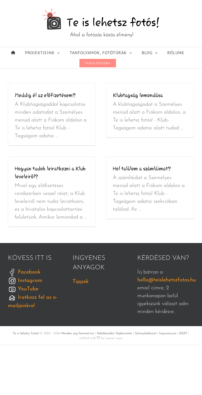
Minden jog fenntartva (77, 333)
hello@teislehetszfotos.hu (166, 280)
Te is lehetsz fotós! (26, 333)
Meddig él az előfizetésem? (45, 95)
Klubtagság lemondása (138, 95)
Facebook (24, 272)
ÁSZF (183, 333)
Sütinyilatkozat (145, 333)
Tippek (81, 281)
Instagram (25, 280)
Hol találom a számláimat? (142, 168)
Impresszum (167, 333)
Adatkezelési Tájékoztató (114, 333)
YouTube (23, 289)
